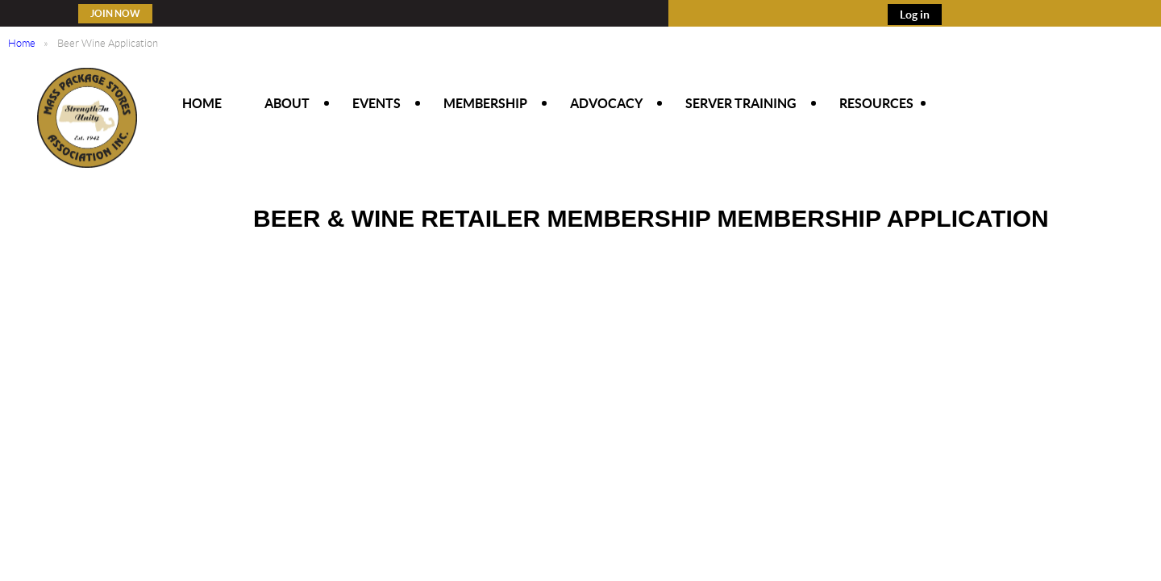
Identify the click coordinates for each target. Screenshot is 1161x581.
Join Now (115, 13)
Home (21, 43)
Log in (915, 14)
